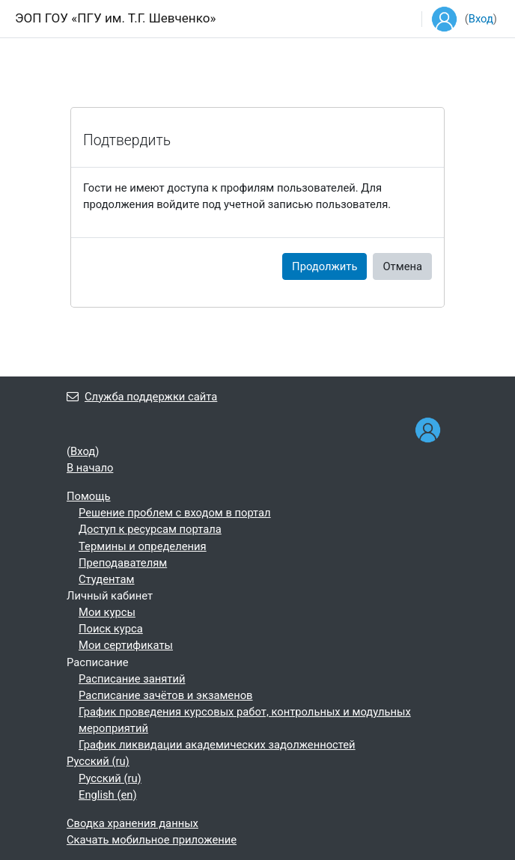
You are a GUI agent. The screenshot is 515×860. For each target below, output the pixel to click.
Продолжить (324, 266)
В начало (90, 468)
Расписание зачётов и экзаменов (166, 695)
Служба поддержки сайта (142, 396)
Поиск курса (111, 628)
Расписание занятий (132, 679)
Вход (481, 18)
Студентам (107, 579)
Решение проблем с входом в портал (175, 512)
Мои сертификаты (126, 645)
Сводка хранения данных (132, 823)
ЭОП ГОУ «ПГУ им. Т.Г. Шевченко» (115, 17)
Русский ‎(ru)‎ (98, 761)
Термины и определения (143, 546)
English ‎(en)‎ (108, 795)
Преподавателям (123, 563)
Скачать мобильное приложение (152, 840)
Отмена (402, 266)
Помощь (89, 496)
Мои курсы (107, 612)
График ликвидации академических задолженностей (217, 744)
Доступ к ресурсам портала (150, 529)
